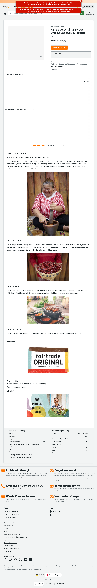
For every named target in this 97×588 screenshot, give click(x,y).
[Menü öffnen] (5, 13)
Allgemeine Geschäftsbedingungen (15, 537)
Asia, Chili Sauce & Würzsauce (63, 64)
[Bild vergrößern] (41, 57)
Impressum (7, 540)
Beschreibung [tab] (39, 146)
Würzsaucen (82, 64)
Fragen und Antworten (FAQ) (13, 511)
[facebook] (5, 559)
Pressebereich (8, 525)
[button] (88, 6)
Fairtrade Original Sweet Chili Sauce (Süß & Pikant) (68, 31)
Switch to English (53, 575)
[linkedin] (25, 559)
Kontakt (6, 528)
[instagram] (10, 559)
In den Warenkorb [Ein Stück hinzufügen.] (59, 47)
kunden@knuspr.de (67, 485)
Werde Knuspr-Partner (20, 496)
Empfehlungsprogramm (11, 548)
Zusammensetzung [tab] (56, 146)
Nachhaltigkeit (8, 545)
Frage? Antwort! (65, 470)
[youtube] (15, 559)
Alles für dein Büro (10, 517)
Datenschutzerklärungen (12, 534)
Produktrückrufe (9, 523)
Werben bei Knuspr (66, 496)
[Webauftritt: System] (39, 584)
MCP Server (8, 551)
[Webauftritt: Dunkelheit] (59, 584)
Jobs (5, 531)
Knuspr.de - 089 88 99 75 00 (24, 485)
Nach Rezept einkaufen (11, 520)
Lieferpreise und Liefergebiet (13, 514)
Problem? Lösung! (17, 470)
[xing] (30, 559)
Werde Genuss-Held (10, 543)
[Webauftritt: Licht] (48, 584)
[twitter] (20, 559)
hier (39, 570)
